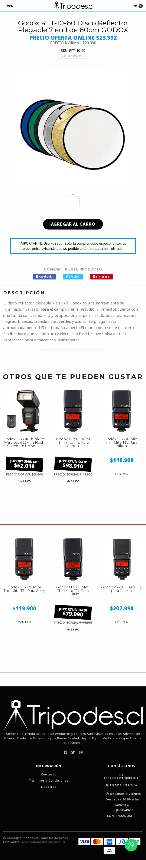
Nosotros (48, 786)
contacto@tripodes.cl (122, 776)
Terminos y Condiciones (48, 780)
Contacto (48, 774)
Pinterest (101, 276)
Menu (9, 6)
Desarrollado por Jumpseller (43, 842)
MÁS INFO (24, 481)
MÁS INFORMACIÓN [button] (73, 56)
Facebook (44, 276)
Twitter (72, 276)
